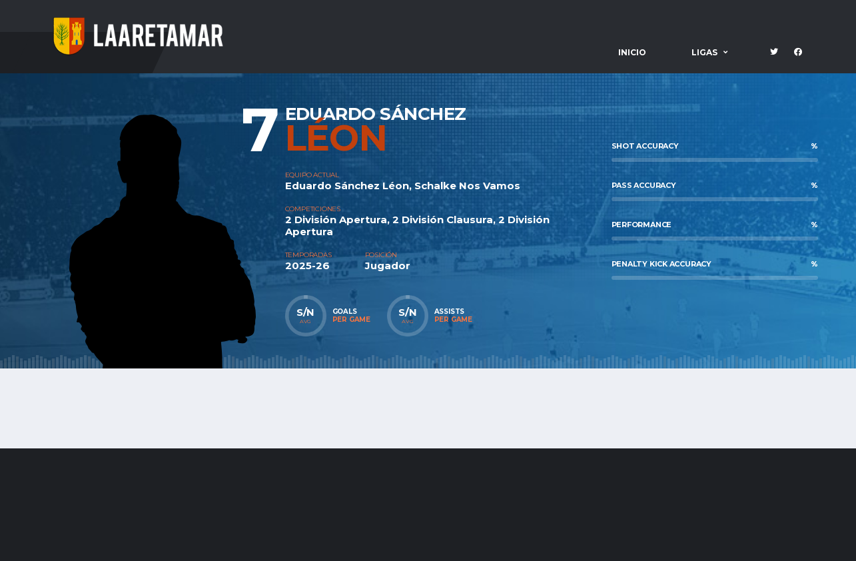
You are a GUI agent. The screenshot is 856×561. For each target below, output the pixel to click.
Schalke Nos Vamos (467, 185)
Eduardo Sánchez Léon (347, 185)
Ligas (704, 52)
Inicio (632, 52)
